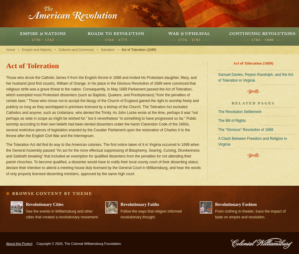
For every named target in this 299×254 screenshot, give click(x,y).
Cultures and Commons (76, 49)
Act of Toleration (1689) (139, 49)
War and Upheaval (189, 36)
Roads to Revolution (116, 36)
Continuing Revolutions (262, 36)
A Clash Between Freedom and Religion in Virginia (252, 141)
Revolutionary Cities (44, 204)
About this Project (19, 243)
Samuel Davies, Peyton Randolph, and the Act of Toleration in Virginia (255, 77)
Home (10, 49)
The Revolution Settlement (239, 112)
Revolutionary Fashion (236, 204)
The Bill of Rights (232, 120)
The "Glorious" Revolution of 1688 (245, 130)
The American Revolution (73, 13)
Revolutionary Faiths (140, 204)
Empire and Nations (42, 36)
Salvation (108, 49)
